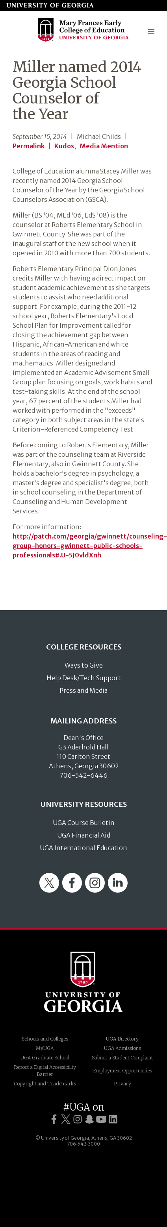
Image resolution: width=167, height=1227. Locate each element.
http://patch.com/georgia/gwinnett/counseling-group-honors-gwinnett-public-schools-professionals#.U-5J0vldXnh (90, 545)
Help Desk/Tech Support (83, 678)
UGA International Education (83, 848)
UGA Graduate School (44, 1058)
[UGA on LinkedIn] (113, 1119)
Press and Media (83, 690)
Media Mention (104, 146)
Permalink (29, 146)
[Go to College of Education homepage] (83, 41)
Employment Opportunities (122, 1071)
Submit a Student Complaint (122, 1058)
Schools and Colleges (45, 1039)
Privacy (122, 1084)
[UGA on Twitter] (66, 1119)
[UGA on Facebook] (54, 1119)
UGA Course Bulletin (84, 823)
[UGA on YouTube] (101, 1119)
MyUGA (45, 1048)
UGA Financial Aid (83, 835)
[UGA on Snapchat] (89, 1119)
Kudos (64, 146)
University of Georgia (83, 981)
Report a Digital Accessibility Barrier (45, 1070)
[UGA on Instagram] (78, 1119)
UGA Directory (122, 1039)
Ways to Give (84, 665)
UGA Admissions (122, 1048)
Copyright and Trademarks (45, 1084)
